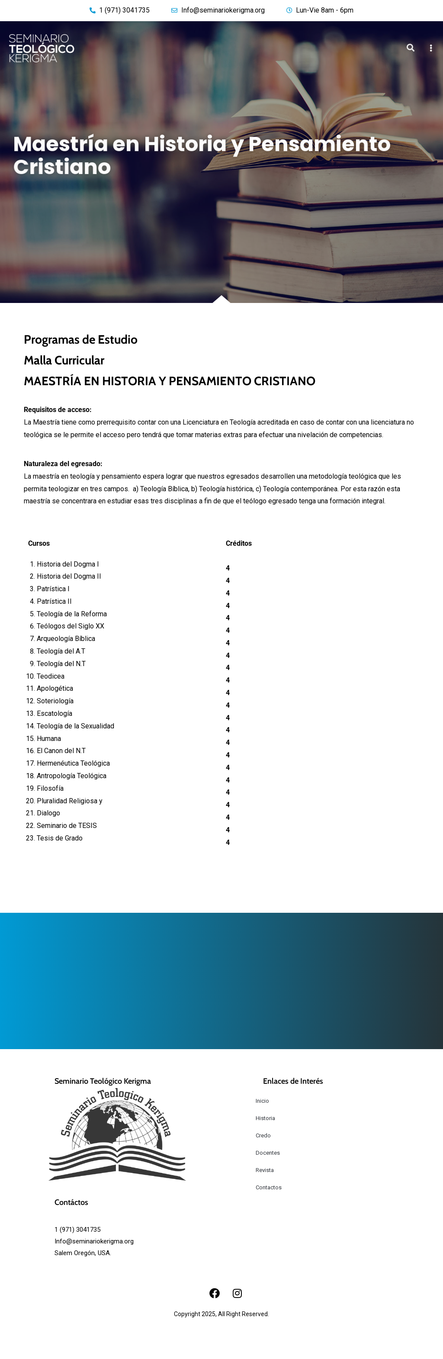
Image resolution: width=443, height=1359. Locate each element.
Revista (265, 1170)
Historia (265, 1118)
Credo (263, 1135)
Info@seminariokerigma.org (94, 1241)
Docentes (268, 1153)
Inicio (262, 1101)
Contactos (269, 1187)
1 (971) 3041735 (77, 1229)
